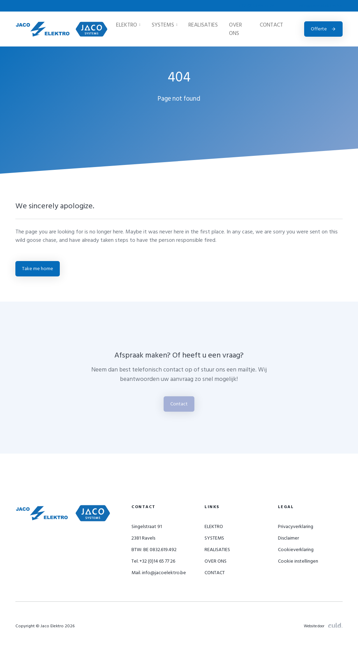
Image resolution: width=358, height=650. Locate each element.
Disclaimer (288, 538)
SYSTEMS (214, 538)
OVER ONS (235, 29)
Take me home (37, 269)
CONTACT (271, 24)
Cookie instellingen (298, 561)
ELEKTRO (214, 526)
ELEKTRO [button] (128, 24)
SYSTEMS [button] (165, 24)
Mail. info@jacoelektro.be (158, 573)
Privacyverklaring (295, 526)
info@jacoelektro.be (319, 6)
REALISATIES (203, 24)
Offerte (323, 29)
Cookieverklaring (296, 550)
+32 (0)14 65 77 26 (255, 6)
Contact (179, 404)
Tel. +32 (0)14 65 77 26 (153, 561)
